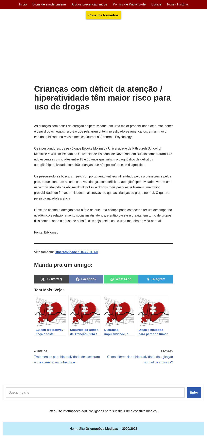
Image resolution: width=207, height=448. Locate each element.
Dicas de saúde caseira (49, 4)
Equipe (157, 4)
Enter (194, 393)
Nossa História (177, 4)
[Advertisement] (103, 54)
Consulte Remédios (103, 15)
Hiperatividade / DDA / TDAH (76, 252)
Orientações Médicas (38, 443)
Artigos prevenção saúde (89, 4)
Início (22, 4)
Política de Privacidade (129, 4)
